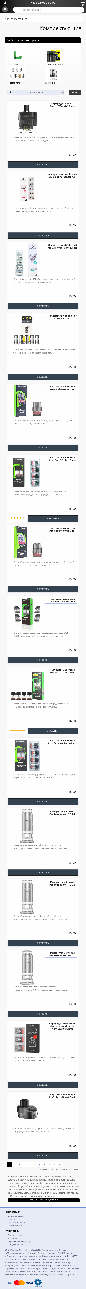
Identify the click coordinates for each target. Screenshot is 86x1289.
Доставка (12, 1219)
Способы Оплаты (15, 1225)
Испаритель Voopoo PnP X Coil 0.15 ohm (62, 317)
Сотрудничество (15, 1244)
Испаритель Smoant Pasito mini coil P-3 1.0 (62, 954)
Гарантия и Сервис (16, 1222)
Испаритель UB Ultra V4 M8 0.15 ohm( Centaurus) (62, 246)
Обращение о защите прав (20, 1241)
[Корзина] (82, 3)
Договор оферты (15, 1235)
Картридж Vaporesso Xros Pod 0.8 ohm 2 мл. (62, 459)
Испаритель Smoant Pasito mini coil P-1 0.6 (62, 812)
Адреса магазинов (16, 1216)
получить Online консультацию (43, 1199)
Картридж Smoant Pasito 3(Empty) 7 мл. (62, 104)
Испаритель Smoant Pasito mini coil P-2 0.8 (62, 883)
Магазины (12, 1238)
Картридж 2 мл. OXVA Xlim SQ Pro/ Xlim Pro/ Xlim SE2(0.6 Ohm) (62, 1026)
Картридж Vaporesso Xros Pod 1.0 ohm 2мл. (62, 600)
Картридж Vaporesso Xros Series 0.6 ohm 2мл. (62, 742)
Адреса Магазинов (17, 19)
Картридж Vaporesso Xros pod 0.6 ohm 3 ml (62, 388)
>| (60, 1164)
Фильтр (75, 92)
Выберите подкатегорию (23, 40)
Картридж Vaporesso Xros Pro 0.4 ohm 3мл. (62, 671)
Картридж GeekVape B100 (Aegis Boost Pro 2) (62, 1096)
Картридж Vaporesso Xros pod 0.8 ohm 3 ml (62, 529)
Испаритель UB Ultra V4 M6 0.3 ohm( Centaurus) (62, 175)
